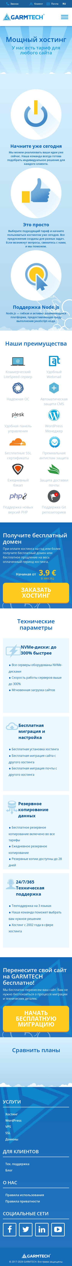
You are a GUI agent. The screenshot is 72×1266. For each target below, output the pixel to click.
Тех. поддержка (17, 1164)
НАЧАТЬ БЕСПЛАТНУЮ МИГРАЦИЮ (36, 1018)
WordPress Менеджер (54, 428)
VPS (8, 1127)
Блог (8, 1170)
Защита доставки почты (54, 482)
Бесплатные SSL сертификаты (18, 455)
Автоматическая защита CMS (54, 401)
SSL (8, 1133)
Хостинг (11, 1114)
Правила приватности (22, 1201)
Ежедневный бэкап (18, 482)
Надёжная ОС (18, 399)
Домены (11, 1139)
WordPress (13, 1120)
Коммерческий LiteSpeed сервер (18, 374)
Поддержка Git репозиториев (54, 509)
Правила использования (24, 1195)
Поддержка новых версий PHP (18, 509)
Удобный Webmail (54, 374)
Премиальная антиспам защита (54, 455)
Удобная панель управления (18, 428)
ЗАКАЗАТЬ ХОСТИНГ (36, 592)
